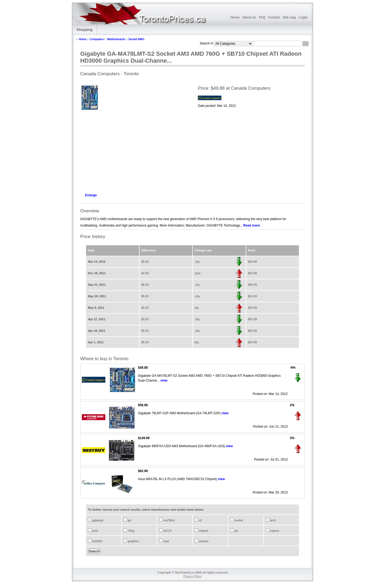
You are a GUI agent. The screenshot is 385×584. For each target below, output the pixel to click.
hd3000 (96, 541)
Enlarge (91, 195)
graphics (133, 541)
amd (94, 530)
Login (303, 17)
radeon (274, 530)
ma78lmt (169, 520)
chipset (203, 530)
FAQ (262, 17)
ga (129, 520)
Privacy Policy (192, 576)
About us (249, 17)
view (163, 380)
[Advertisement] (133, 150)
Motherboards (116, 39)
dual (166, 541)
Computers (97, 39)
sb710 (167, 530)
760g (130, 530)
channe (203, 541)
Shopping (84, 30)
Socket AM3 (136, 39)
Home (235, 17)
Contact (274, 17)
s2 (200, 520)
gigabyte (97, 520)
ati (236, 530)
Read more (251, 225)
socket (238, 520)
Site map (289, 17)
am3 (272, 520)
